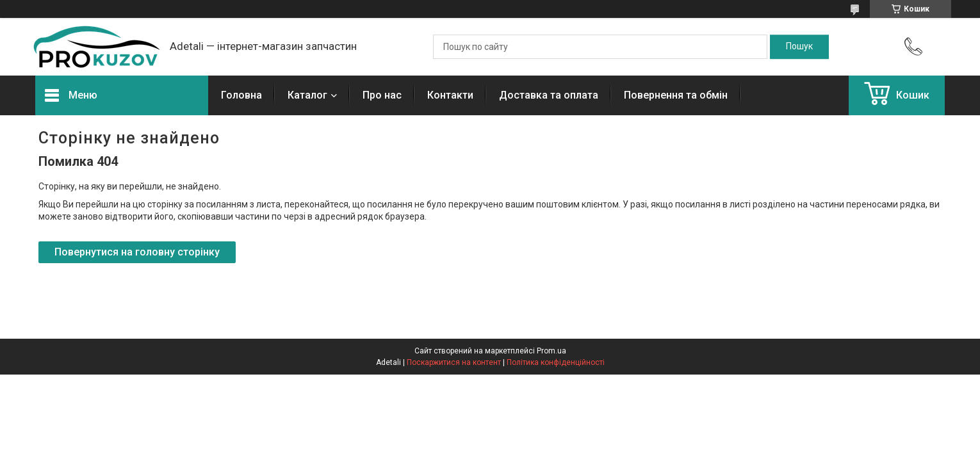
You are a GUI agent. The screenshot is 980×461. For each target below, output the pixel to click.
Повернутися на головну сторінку (137, 252)
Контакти (450, 95)
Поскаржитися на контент (454, 362)
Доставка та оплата (548, 95)
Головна (241, 95)
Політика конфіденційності (556, 362)
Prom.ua (551, 350)
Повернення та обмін (676, 95)
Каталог (307, 95)
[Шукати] (799, 47)
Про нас (382, 95)
